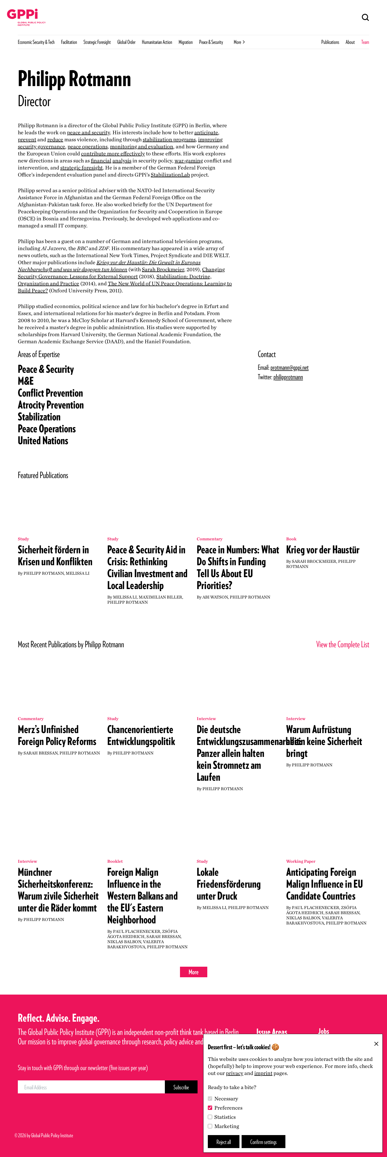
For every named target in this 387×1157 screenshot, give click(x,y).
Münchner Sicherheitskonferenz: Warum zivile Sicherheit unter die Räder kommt (58, 889)
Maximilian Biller (160, 597)
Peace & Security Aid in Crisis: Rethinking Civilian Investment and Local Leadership (147, 567)
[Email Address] (91, 1086)
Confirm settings (263, 1141)
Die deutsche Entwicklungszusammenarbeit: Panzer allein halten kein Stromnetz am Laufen (249, 753)
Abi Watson (215, 597)
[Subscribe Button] (181, 1086)
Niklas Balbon (124, 941)
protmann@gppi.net (290, 367)
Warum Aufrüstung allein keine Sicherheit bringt (324, 741)
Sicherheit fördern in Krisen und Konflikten (55, 555)
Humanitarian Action (157, 42)
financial (101, 160)
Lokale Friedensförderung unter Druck (229, 883)
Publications (330, 42)
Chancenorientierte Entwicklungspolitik (141, 735)
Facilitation (69, 42)
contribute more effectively (113, 153)
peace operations (88, 146)
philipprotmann (288, 376)
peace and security (88, 132)
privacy (234, 1073)
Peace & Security (211, 42)
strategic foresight (81, 167)
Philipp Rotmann (44, 573)
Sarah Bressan (41, 753)
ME (26, 380)
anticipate (206, 132)
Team (365, 42)
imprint (263, 1073)
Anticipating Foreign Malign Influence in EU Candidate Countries (324, 883)
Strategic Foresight (97, 42)
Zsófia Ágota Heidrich (142, 934)
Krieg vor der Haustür (322, 549)
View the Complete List (342, 644)
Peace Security (46, 368)
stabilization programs (169, 139)
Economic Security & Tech (36, 42)
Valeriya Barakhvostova (135, 944)
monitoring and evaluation (141, 146)
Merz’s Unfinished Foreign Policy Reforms (57, 735)
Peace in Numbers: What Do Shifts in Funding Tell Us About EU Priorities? (238, 567)
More (194, 972)
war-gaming (189, 160)
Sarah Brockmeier (163, 269)
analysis (121, 160)
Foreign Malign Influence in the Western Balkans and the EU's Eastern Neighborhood (142, 895)
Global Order (126, 42)
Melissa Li (77, 573)
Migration (186, 42)
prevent (27, 139)
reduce (55, 139)
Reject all (223, 1141)
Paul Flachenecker (136, 931)
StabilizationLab (170, 174)
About (350, 42)
